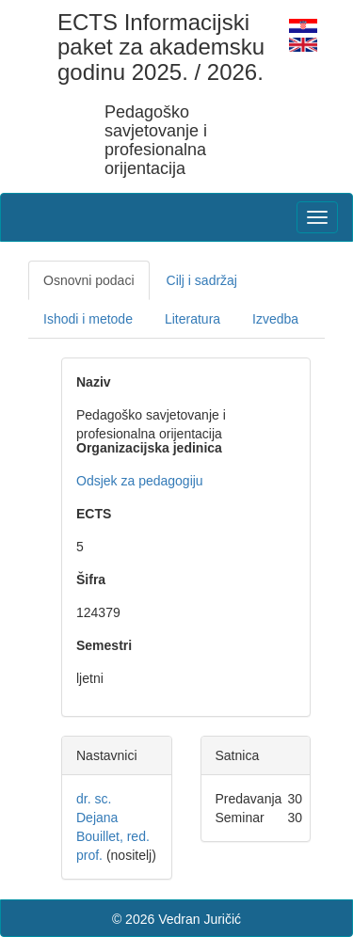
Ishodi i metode (88, 318)
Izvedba (275, 318)
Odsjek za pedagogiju (139, 480)
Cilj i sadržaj (202, 280)
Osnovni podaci (89, 280)
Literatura (192, 318)
